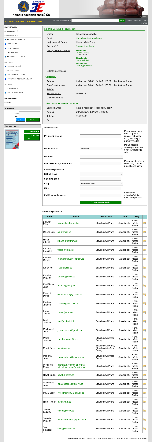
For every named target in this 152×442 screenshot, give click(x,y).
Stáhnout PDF (34, 131)
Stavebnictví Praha (85, 46)
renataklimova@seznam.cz (70, 259)
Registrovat (20, 120)
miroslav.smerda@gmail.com (71, 419)
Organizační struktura (16, 39)
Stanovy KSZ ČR (12, 52)
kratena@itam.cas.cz (67, 303)
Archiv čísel (35, 135)
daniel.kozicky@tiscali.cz (69, 294)
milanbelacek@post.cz (68, 223)
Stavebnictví (81, 58)
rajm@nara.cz (64, 402)
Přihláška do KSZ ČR (14, 66)
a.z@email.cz (64, 232)
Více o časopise (33, 139)
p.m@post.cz (63, 348)
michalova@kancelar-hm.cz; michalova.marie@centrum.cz (72, 366)
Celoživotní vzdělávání (16, 74)
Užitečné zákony (13, 70)
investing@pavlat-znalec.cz (70, 393)
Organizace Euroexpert (16, 56)
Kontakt (8, 103)
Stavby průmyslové (85, 66)
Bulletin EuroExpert (15, 92)
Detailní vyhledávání (134, 20)
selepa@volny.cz (65, 411)
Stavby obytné (83, 60)
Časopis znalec (13, 88)
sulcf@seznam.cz (66, 428)
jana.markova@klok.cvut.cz (70, 357)
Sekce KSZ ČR (12, 44)
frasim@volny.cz (65, 250)
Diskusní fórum (11, 98)
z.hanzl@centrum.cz (67, 241)
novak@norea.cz (65, 375)
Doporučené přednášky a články (19, 79)
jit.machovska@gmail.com (89, 38)
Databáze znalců (11, 31)
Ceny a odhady (83, 53)
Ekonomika (81, 50)
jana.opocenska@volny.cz (70, 384)
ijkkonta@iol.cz (64, 268)
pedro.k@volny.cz (66, 285)
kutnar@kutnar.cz (66, 312)
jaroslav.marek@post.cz (69, 339)
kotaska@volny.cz (66, 277)
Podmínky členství (14, 48)
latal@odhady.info (66, 321)
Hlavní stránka (11, 27)
